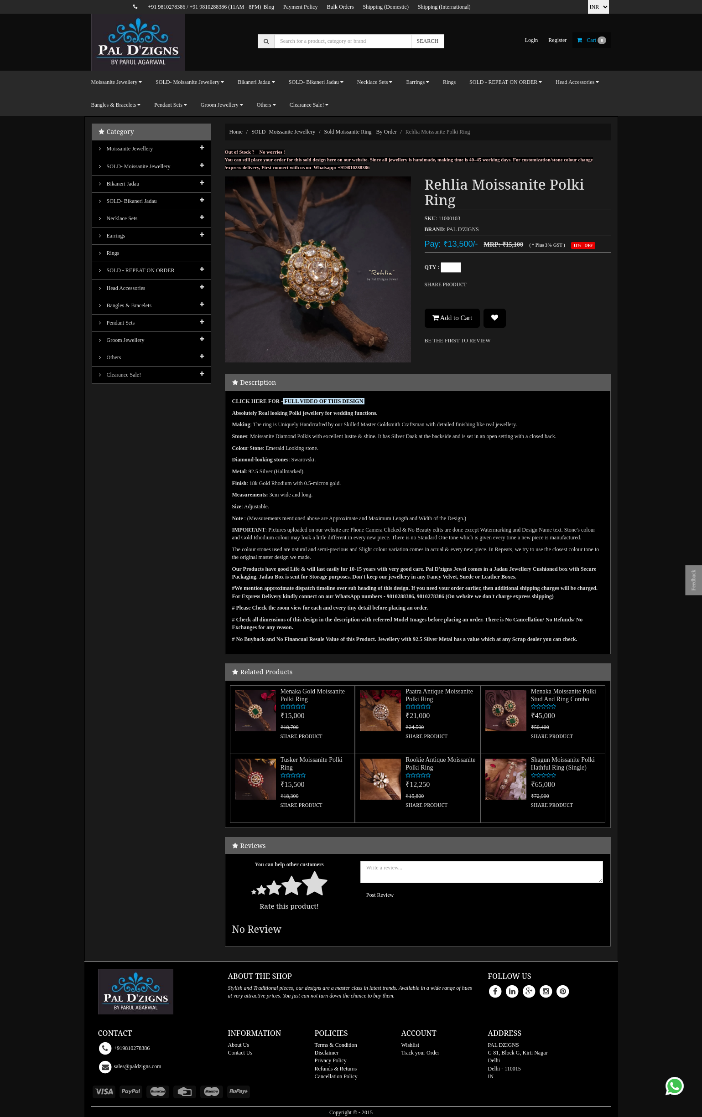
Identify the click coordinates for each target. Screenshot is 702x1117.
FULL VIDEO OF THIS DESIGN (323, 401)
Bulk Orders (340, 7)
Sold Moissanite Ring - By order (360, 132)
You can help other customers (289, 864)
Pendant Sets (117, 323)
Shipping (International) (444, 7)
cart (591, 40)
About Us (238, 1045)
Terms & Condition (336, 1045)
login (531, 40)
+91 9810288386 (208, 7)
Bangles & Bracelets (125, 305)
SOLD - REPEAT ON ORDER (137, 270)
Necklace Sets (118, 218)
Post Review (380, 895)
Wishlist (410, 1045)
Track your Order (420, 1053)
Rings (449, 82)
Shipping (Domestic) (386, 7)
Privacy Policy (331, 1060)
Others (110, 357)
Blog (269, 7)
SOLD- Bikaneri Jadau (128, 201)
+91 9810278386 (166, 7)
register (557, 40)
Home (236, 132)
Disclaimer (327, 1053)
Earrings (112, 236)
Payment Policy (300, 7)
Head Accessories (122, 288)
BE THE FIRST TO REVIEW (458, 340)
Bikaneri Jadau (119, 184)
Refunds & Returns (336, 1068)
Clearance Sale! (120, 375)
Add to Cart (452, 317)
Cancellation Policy (336, 1076)
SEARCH (427, 41)
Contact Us (240, 1053)
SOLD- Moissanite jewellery (283, 132)
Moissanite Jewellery (126, 148)
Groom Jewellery (122, 340)
